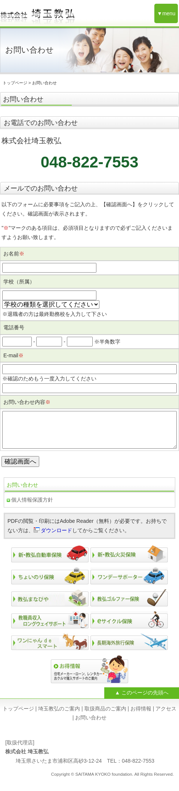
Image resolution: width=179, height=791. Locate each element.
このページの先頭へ (145, 700)
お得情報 (140, 716)
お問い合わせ (22, 492)
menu (168, 13)
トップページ (15, 83)
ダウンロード (56, 538)
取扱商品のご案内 (105, 716)
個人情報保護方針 (32, 507)
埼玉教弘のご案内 (59, 716)
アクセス (165, 716)
